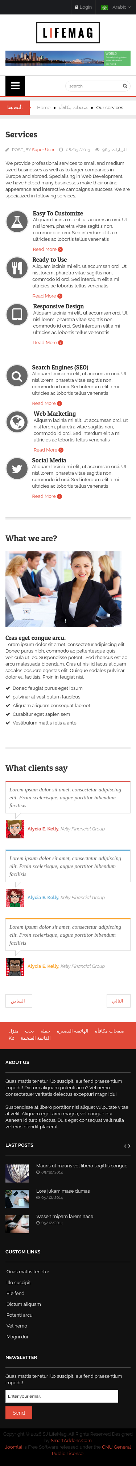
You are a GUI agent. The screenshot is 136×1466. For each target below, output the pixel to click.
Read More (45, 249)
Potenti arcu (20, 1315)
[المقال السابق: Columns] (18, 1001)
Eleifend (15, 1293)
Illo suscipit (19, 1282)
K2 (11, 1038)
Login (83, 7)
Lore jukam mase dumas (63, 1191)
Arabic (116, 7)
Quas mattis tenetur (28, 1271)
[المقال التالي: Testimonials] (119, 1001)
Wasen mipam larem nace (64, 1216)
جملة (45, 1031)
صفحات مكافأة (73, 107)
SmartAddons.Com (71, 1440)
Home (43, 107)
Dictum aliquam (24, 1304)
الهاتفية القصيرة (72, 1031)
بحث (29, 1031)
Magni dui (17, 1336)
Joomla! (13, 1447)
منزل (13, 1031)
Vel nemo (17, 1326)
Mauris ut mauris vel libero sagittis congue (81, 1165)
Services (21, 134)
